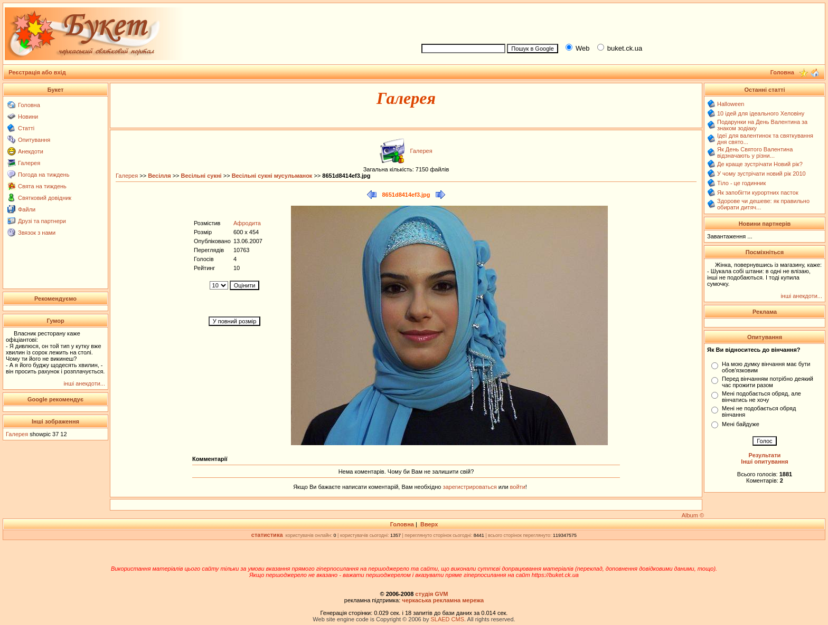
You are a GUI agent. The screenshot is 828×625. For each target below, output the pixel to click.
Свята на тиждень (42, 186)
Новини (28, 116)
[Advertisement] (618, 21)
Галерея (29, 163)
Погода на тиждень (43, 174)
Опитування (34, 140)
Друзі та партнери (42, 221)
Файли (26, 209)
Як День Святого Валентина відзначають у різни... (755, 152)
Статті (26, 128)
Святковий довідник (44, 198)
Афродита (247, 223)
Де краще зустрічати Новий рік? (760, 164)
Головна (29, 105)
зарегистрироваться (470, 487)
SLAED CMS (447, 619)
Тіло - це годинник (741, 183)
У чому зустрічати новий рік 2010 (761, 173)
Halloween (730, 104)
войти (517, 487)
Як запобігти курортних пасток (757, 192)
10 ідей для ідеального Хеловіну (760, 113)
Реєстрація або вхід (37, 72)
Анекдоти (30, 151)
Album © (693, 515)
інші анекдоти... (84, 383)
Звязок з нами (36, 232)
